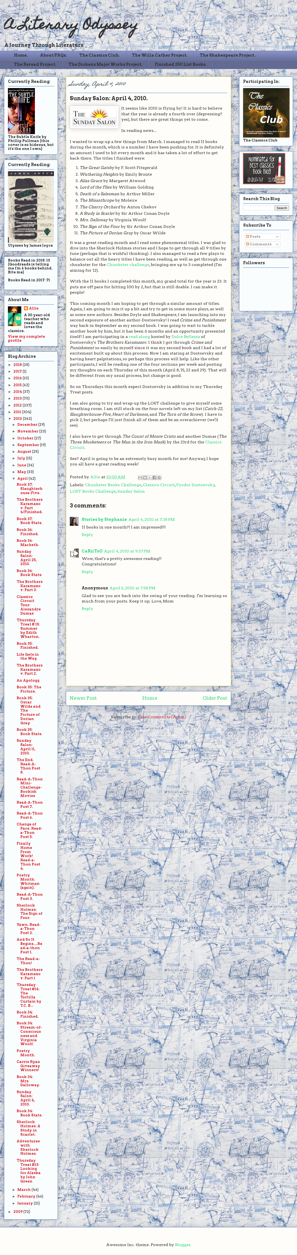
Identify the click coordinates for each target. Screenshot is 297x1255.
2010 (18, 419)
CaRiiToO (92, 551)
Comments (259, 244)
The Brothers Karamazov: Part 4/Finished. (30, 506)
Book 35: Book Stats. (29, 732)
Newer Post (83, 698)
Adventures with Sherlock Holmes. (28, 1147)
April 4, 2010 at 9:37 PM (127, 551)
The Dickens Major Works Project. (106, 64)
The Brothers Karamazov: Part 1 (30, 974)
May (22, 472)
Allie (95, 477)
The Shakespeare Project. (227, 55)
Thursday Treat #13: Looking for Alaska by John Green (29, 1170)
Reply (87, 534)
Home (149, 698)
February (26, 1196)
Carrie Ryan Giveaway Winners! (28, 1066)
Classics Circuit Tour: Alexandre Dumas (29, 605)
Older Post (215, 698)
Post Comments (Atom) (162, 717)
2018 (18, 365)
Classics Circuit (159, 485)
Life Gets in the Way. (28, 656)
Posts (253, 237)
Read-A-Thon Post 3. (30, 897)
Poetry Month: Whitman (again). (28, 881)
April (22, 479)
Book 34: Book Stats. (29, 1113)
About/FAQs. (53, 55)
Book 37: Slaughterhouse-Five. (30, 489)
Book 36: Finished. (28, 532)
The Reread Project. (35, 64)
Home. (21, 55)
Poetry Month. (26, 1053)
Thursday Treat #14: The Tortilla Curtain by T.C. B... (29, 995)
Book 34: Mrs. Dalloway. (28, 1081)
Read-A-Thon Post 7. (30, 804)
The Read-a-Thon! (28, 961)
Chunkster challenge (128, 264)
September (28, 445)
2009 (18, 1212)
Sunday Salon (131, 491)
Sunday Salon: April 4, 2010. (26, 1098)
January (25, 1203)
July (21, 458)
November (28, 431)
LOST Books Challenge (93, 491)
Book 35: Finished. (28, 646)
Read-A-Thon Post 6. (30, 815)
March (24, 1190)
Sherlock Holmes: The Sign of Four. (29, 911)
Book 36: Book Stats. (29, 573)
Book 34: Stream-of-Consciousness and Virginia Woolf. (29, 1033)
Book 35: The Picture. (29, 689)
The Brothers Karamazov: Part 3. (30, 586)
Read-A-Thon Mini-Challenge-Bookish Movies (30, 787)
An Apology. (28, 680)
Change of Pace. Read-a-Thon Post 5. (29, 830)
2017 (18, 371)
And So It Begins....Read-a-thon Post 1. (29, 946)
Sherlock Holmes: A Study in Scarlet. (28, 1128)
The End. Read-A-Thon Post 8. (28, 766)
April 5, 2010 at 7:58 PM (132, 588)
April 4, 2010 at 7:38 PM (151, 519)
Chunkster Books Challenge (113, 485)
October (25, 438)
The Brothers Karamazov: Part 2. (30, 669)
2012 (18, 405)
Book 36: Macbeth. (28, 543)
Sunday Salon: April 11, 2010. (26, 747)
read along (139, 336)
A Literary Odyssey (71, 26)
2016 (18, 378)
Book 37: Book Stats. (29, 521)
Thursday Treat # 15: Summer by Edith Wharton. (28, 628)
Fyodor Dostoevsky (195, 485)
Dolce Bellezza (186, 336)
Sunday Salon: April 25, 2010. (27, 558)
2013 (18, 398)
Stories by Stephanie (104, 519)
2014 (18, 392)
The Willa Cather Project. (160, 55)
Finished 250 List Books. (181, 64)
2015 (18, 385)
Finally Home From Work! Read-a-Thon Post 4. (28, 856)
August (24, 452)
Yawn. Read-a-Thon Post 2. (29, 929)
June (22, 465)
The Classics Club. (99, 55)
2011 (17, 412)
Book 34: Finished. (28, 1014)
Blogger (182, 1244)
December (27, 425)
